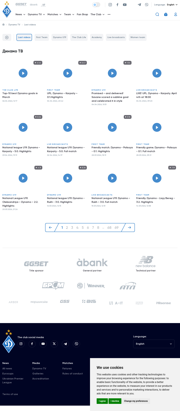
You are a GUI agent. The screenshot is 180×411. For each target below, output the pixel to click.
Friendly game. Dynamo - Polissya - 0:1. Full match (156, 149)
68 (109, 228)
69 (117, 228)
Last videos (24, 37)
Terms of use (10, 399)
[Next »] (128, 228)
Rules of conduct (72, 378)
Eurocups (7, 378)
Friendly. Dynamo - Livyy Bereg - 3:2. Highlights (155, 200)
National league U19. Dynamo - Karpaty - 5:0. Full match (66, 149)
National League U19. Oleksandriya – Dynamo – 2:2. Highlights (20, 202)
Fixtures (67, 373)
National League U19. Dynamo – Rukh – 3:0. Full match (111, 200)
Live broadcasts (116, 37)
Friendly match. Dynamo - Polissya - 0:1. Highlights (112, 149)
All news (7, 373)
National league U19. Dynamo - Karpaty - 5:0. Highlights (21, 149)
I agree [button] (102, 401)
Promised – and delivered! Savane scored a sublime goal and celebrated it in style (110, 97)
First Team (41, 37)
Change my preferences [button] (136, 401)
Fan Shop (82, 15)
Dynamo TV (14, 24)
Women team (137, 37)
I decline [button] (115, 401)
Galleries (37, 378)
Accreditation (40, 383)
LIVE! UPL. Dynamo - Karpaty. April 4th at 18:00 (156, 95)
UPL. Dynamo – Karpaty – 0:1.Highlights (62, 95)
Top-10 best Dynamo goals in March (20, 95)
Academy (97, 37)
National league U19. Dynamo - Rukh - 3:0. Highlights (66, 200)
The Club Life (79, 37)
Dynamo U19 (59, 37)
